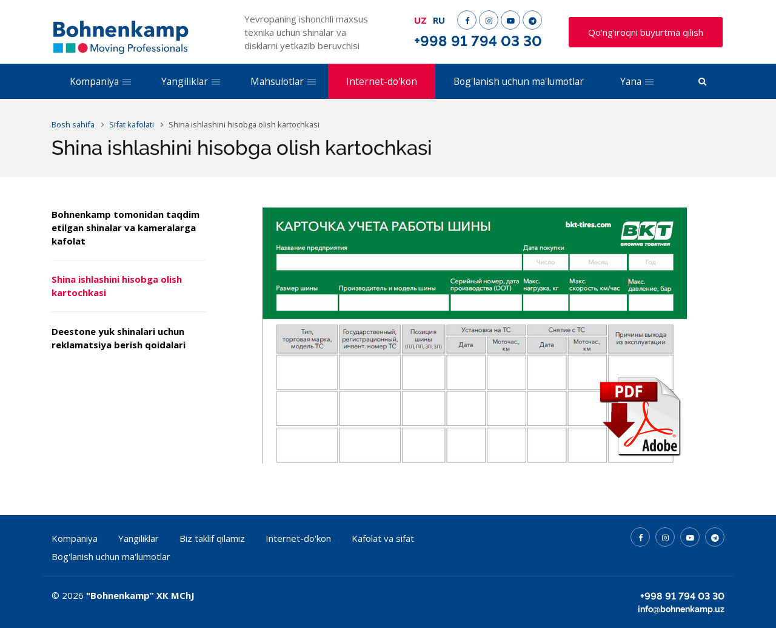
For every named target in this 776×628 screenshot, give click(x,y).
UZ (420, 20)
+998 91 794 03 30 (478, 41)
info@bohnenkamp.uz (681, 609)
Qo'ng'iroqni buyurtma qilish (645, 32)
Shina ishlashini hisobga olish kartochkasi (117, 286)
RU (439, 20)
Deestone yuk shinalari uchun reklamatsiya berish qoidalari (119, 338)
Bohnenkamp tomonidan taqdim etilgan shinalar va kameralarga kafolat (125, 227)
